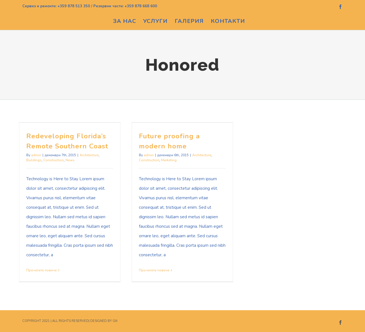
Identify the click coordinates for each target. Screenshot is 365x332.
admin (36, 155)
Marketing (169, 160)
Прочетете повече (41, 270)
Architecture (89, 155)
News (70, 160)
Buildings (34, 160)
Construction (53, 160)
